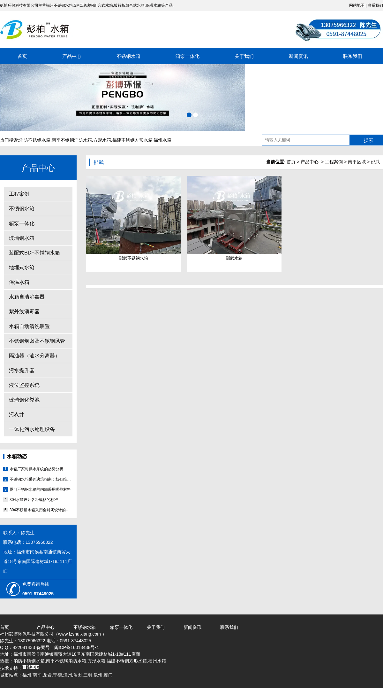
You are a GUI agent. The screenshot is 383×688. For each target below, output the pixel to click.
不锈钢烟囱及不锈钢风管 (37, 341)
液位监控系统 (24, 385)
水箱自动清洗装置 (29, 326)
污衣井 (16, 414)
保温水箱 (19, 282)
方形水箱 (102, 140)
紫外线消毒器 (24, 311)
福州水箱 (162, 140)
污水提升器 (21, 370)
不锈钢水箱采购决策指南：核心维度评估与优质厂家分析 (41, 479)
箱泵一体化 (187, 56)
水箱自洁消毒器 (27, 297)
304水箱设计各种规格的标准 (34, 499)
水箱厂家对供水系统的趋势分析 (36, 469)
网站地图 (356, 5)
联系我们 (375, 5)
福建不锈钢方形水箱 (132, 140)
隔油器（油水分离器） (34, 355)
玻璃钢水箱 (21, 238)
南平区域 (357, 161)
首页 (22, 56)
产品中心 (71, 56)
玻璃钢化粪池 (24, 400)
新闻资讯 (298, 56)
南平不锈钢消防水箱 (72, 140)
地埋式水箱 (21, 267)
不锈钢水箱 (128, 56)
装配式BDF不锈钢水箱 (34, 252)
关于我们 (244, 56)
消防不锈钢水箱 (34, 140)
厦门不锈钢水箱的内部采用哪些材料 (40, 489)
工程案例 (19, 194)
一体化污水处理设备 (32, 429)
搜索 (368, 140)
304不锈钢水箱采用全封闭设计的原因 (41, 510)
